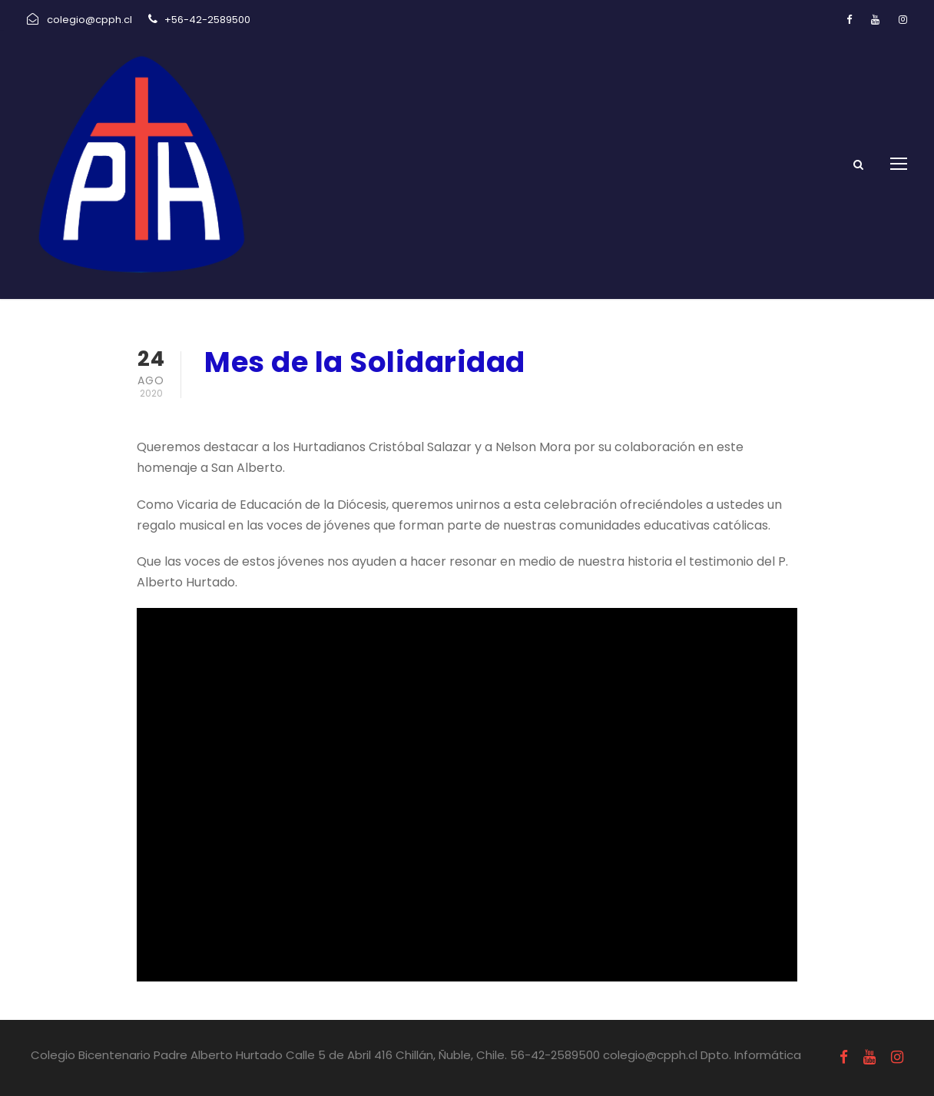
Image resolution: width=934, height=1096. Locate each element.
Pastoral (362, 402)
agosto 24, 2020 (256, 402)
